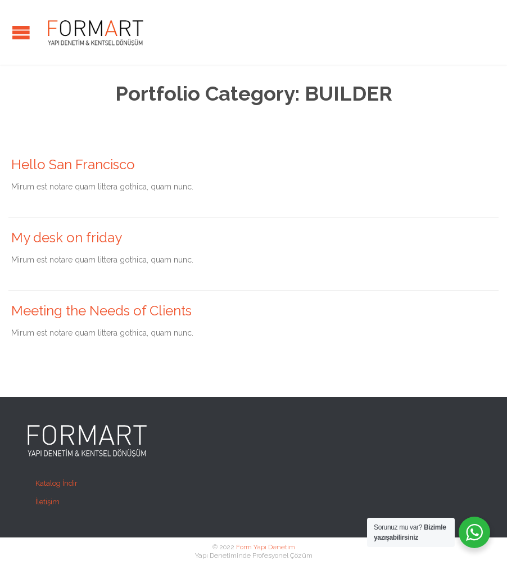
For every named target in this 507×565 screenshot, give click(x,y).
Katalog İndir (56, 483)
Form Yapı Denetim (265, 547)
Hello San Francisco (73, 164)
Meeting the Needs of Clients (101, 310)
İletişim (47, 502)
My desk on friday (66, 237)
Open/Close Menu (21, 32)
